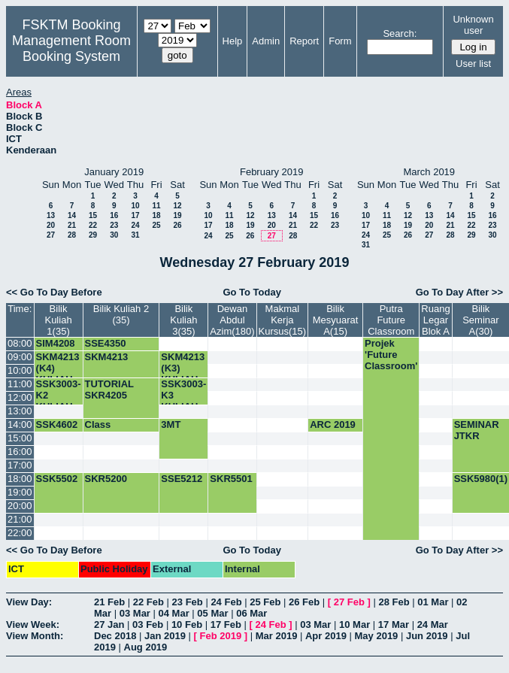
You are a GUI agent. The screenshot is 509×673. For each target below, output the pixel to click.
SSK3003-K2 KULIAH (58, 395)
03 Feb (147, 624)
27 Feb (349, 602)
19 (177, 215)
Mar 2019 (277, 635)
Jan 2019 (165, 635)
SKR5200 (106, 478)
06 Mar (251, 613)
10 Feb (186, 624)
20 (51, 225)
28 (72, 235)
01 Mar (432, 602)
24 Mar (432, 624)
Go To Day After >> (459, 292)
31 (135, 235)
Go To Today (252, 292)
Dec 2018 (115, 635)
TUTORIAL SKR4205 (109, 389)
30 (114, 235)
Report (304, 41)
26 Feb (304, 602)
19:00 (20, 492)
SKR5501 (231, 478)
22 (93, 225)
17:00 (20, 465)
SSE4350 (105, 343)
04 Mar (174, 613)
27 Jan (109, 624)
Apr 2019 (326, 635)
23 (114, 225)
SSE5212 (181, 478)
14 (72, 215)
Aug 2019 (146, 647)
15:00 (20, 438)
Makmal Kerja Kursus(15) (283, 320)
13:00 (20, 411)
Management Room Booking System (71, 48)
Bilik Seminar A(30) (480, 320)
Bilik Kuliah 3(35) (183, 320)
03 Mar (135, 613)
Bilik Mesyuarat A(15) (336, 320)
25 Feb (265, 602)
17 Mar (393, 624)
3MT (170, 424)
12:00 (20, 397)
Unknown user (473, 25)
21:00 (20, 519)
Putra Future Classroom (391, 320)
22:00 (20, 532)
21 (72, 225)
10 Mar (354, 624)
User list (473, 63)
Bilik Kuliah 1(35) (57, 320)
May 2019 (376, 635)
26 (177, 225)
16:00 (20, 451)
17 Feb (226, 624)
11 (156, 206)
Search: (400, 33)
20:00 (20, 505)
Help (233, 41)
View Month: (34, 635)
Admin (266, 41)
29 (93, 235)
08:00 (20, 343)
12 (177, 206)
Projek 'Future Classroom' (391, 354)
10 (135, 206)
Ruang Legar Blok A (435, 320)
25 (156, 225)
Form (340, 41)
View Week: (32, 624)
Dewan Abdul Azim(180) (232, 320)
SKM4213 (107, 356)
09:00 (20, 356)
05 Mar (212, 613)
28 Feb (393, 602)
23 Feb (187, 602)
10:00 (20, 370)
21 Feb (109, 602)
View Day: (29, 602)
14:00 (20, 424)
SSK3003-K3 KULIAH (183, 395)
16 (114, 215)
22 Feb (148, 602)
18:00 (20, 478)
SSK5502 (57, 478)
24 (135, 225)
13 (51, 215)
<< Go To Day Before (54, 292)
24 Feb (226, 602)
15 (93, 215)
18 (156, 215)
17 (135, 215)
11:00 (20, 384)
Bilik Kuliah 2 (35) (121, 314)
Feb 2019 (221, 635)
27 (51, 235)
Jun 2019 (427, 635)
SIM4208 (55, 343)
